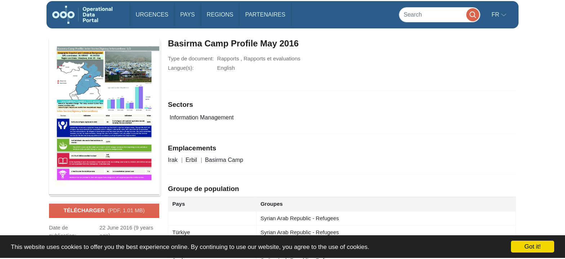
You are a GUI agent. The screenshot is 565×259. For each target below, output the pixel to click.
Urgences (152, 15)
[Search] (439, 14)
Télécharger (103, 211)
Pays (187, 15)
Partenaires (265, 15)
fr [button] (496, 15)
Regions (220, 15)
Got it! (532, 246)
